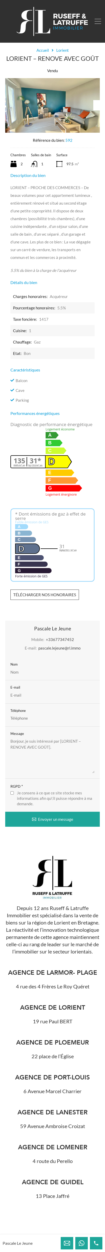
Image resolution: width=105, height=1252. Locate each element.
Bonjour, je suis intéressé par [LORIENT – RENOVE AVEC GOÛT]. (52, 755)
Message (17, 734)
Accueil (42, 50)
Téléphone (18, 711)
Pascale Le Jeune (18, 1243)
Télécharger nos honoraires (44, 594)
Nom (14, 664)
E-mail (15, 687)
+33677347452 (60, 639)
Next (96, 105)
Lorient (62, 50)
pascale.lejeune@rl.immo (59, 648)
